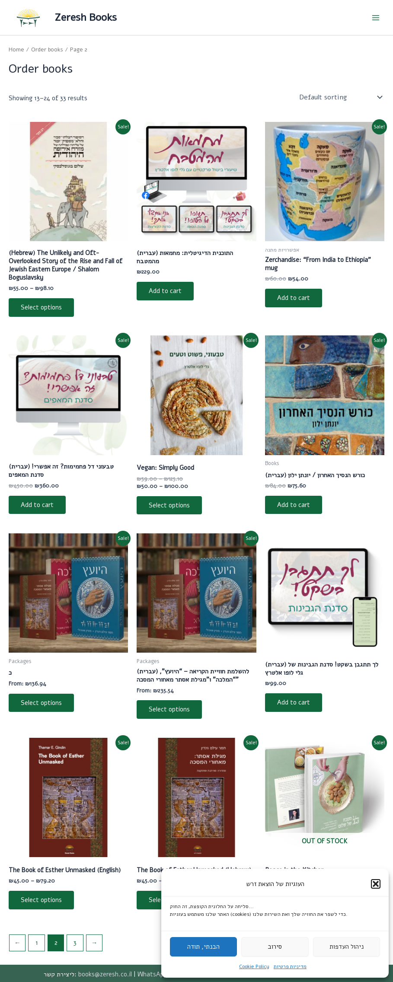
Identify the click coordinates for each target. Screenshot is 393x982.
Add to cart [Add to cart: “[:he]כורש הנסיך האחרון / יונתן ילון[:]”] (293, 505)
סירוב (275, 946)
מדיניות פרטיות (290, 966)
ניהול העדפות (346, 946)
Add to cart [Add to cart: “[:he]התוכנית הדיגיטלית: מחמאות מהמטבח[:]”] (165, 291)
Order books (47, 49)
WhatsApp (152, 974)
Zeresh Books (85, 17)
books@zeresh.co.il (105, 974)
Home (16, 49)
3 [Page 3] (75, 942)
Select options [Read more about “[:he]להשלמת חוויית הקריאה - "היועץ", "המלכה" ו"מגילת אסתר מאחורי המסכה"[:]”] (169, 709)
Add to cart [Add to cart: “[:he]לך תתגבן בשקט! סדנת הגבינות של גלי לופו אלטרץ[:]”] (293, 702)
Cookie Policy (254, 966)
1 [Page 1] (36, 942)
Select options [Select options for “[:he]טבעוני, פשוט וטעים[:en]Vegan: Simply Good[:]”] (169, 505)
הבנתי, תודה (203, 946)
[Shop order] (340, 97)
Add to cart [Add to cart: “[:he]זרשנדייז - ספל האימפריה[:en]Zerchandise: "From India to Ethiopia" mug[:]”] (293, 297)
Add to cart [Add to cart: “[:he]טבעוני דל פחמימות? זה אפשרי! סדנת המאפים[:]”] (37, 505)
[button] (375, 884)
